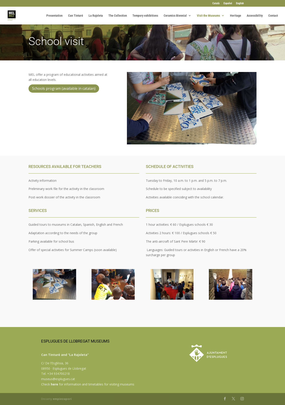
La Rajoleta (96, 15)
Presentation (54, 15)
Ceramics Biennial (175, 15)
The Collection (117, 15)
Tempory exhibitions (145, 15)
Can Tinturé (75, 15)
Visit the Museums (208, 15)
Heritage (235, 15)
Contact (273, 15)
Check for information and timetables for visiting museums (87, 384)
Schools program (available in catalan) (64, 88)
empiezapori (62, 399)
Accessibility (255, 15)
